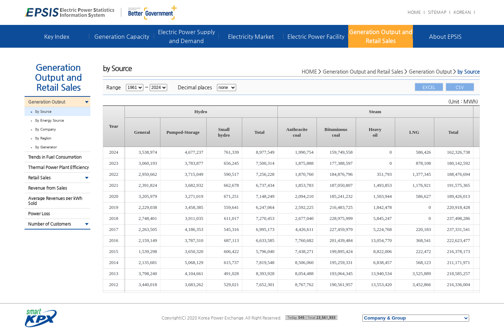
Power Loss (39, 213)
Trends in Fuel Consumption (54, 156)
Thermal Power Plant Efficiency (58, 167)
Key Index (56, 36)
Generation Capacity (121, 36)
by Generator (46, 147)
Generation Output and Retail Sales (380, 36)
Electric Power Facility (315, 36)
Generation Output (46, 101)
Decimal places (195, 87)
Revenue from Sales (47, 187)
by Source (43, 112)
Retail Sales (39, 177)
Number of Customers (49, 223)
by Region (43, 138)
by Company (45, 129)
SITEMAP (437, 12)
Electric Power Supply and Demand (186, 36)
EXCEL (429, 87)
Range (113, 87)
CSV (460, 87)
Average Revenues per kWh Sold (55, 201)
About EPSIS (445, 36)
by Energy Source (49, 120)
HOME (414, 12)
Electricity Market (251, 36)
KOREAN (462, 12)
